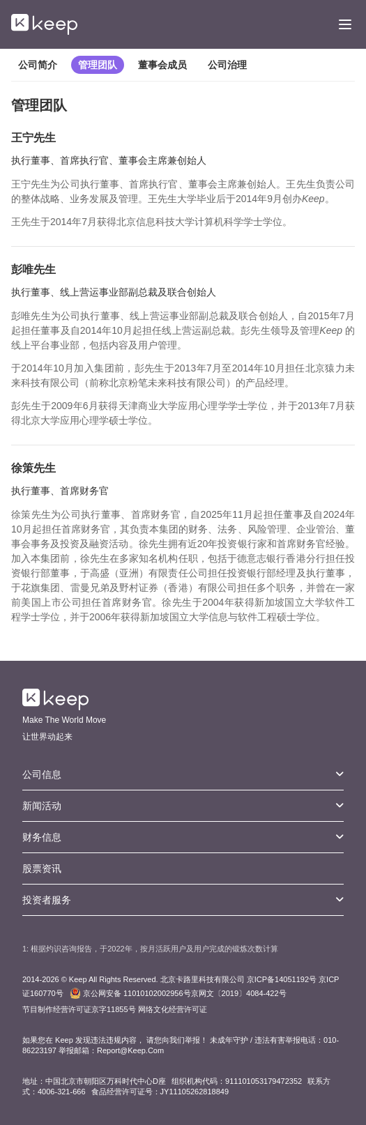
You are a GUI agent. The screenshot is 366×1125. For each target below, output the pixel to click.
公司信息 (183, 774)
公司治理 (227, 64)
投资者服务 (183, 899)
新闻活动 (183, 805)
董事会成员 (162, 64)
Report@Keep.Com (130, 1050)
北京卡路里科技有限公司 (202, 979)
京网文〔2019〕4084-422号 (178, 993)
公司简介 (37, 64)
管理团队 (97, 64)
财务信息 (183, 837)
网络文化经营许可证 (172, 1009)
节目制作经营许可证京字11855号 (79, 1009)
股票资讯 (41, 868)
